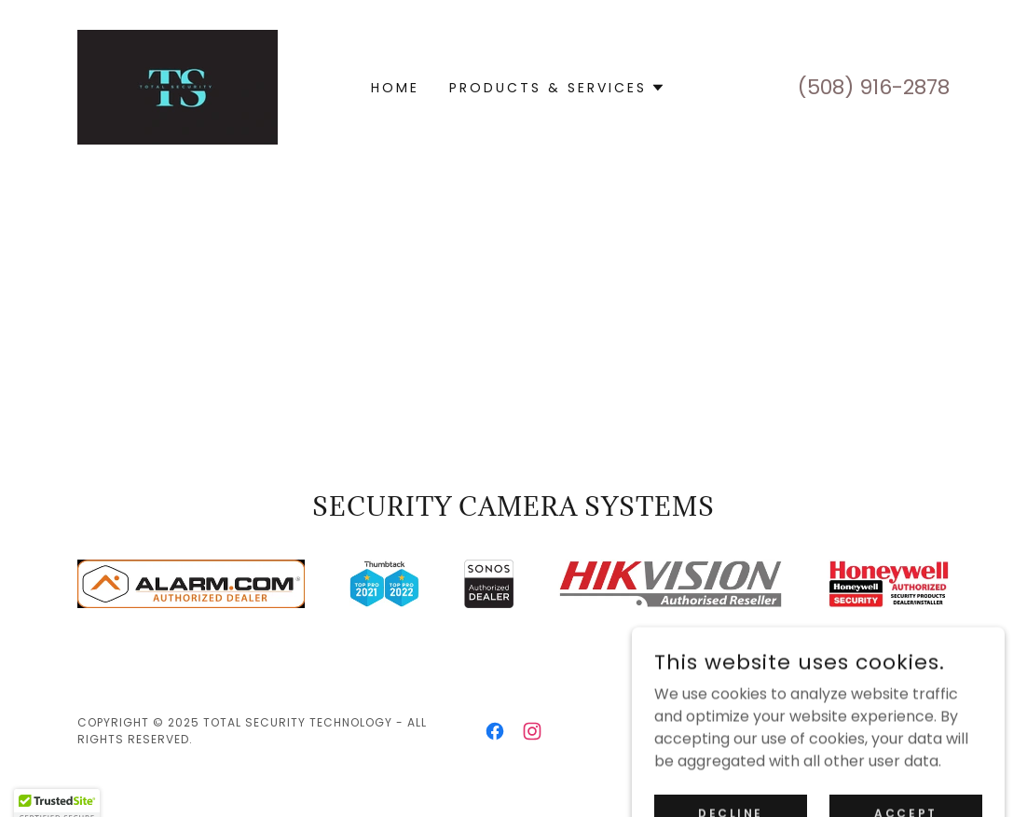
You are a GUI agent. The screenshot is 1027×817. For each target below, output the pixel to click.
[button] (557, 87)
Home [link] (395, 87)
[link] (177, 86)
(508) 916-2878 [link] (874, 87)
